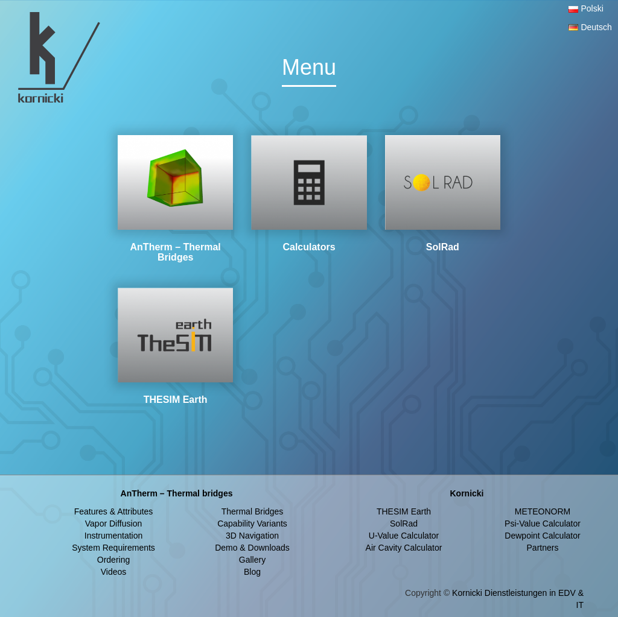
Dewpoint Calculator (542, 535)
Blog (252, 572)
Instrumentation (113, 535)
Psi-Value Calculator (543, 523)
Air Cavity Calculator (404, 547)
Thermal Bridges (252, 511)
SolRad (442, 247)
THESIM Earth (176, 399)
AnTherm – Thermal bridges (177, 493)
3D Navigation (252, 535)
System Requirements (113, 547)
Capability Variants (252, 523)
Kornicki (466, 493)
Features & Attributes (113, 511)
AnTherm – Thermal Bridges (175, 252)
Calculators (308, 247)
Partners (543, 547)
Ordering (113, 560)
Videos (114, 572)
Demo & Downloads (252, 547)
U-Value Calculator (404, 535)
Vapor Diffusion (113, 523)
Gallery (252, 560)
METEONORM (543, 511)
